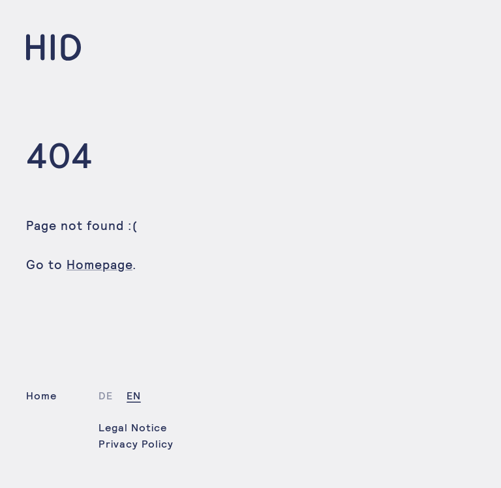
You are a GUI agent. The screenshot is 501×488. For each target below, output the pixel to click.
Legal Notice (133, 428)
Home (41, 396)
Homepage (99, 264)
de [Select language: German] (106, 396)
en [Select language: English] (134, 396)
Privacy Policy (136, 444)
